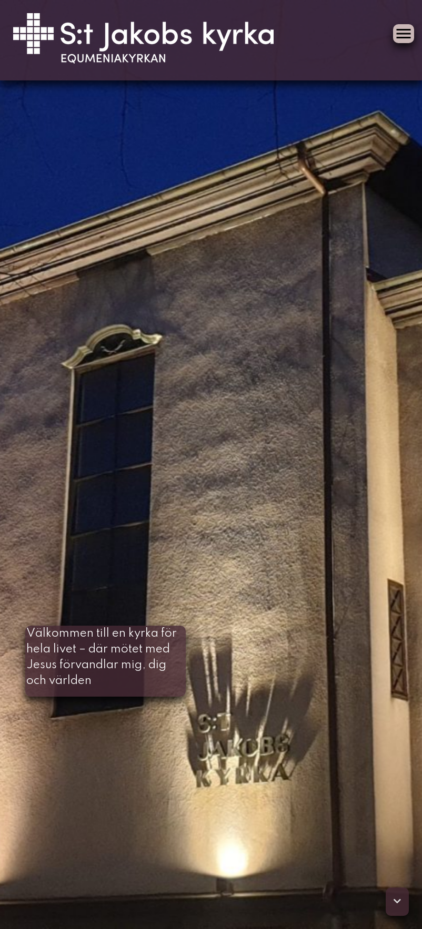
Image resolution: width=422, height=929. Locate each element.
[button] (397, 901)
